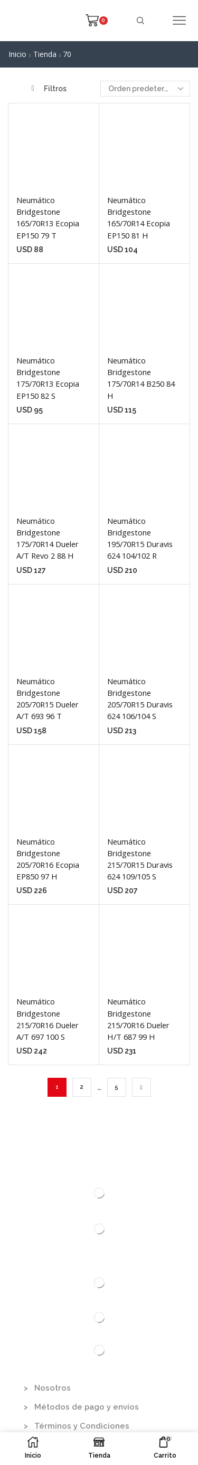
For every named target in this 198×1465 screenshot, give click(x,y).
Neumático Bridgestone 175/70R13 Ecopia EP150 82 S (47, 378)
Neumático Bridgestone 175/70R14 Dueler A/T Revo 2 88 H (47, 538)
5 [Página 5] (116, 1087)
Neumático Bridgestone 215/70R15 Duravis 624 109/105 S (140, 859)
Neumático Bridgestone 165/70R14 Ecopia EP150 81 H (138, 218)
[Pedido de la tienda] (145, 89)
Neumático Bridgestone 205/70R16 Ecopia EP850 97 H (47, 859)
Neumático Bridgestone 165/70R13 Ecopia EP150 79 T (47, 218)
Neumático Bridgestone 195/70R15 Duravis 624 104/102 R (140, 538)
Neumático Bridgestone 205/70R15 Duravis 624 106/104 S (140, 699)
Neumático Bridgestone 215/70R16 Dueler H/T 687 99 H (138, 1019)
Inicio (17, 54)
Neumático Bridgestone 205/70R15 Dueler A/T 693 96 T (47, 699)
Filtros (49, 88)
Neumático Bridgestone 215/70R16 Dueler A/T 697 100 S (47, 1019)
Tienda (44, 54)
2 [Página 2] (81, 1087)
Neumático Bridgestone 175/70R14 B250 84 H (141, 378)
